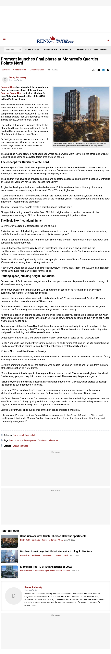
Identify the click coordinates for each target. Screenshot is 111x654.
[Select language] (13, 49)
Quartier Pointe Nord (11, 93)
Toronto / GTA (57, 540)
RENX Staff (25, 540)
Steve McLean (26, 571)
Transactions (83, 49)
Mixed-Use (53, 440)
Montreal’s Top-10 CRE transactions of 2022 (46, 566)
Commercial (50, 49)
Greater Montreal (37, 69)
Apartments (50, 571)
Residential (66, 49)
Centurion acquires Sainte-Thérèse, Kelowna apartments (53, 536)
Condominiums (19, 69)
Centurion (45, 540)
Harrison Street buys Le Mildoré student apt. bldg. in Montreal (56, 551)
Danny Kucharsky (17, 77)
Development (101, 49)
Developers (42, 440)
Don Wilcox (25, 555)
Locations (32, 49)
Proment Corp (8, 87)
